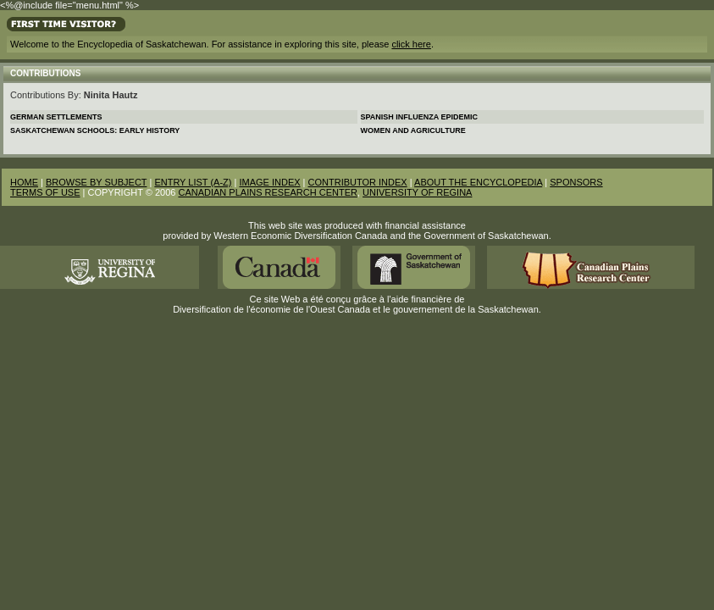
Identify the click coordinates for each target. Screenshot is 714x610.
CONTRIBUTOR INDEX (357, 182)
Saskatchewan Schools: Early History (95, 130)
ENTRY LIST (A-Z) (192, 182)
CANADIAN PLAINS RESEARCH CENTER (267, 192)
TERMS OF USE (45, 192)
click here (410, 44)
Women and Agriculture (413, 130)
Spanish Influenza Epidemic (420, 117)
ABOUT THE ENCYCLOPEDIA (478, 182)
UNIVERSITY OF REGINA (417, 192)
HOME (24, 182)
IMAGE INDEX (269, 182)
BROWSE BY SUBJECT (96, 182)
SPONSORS (576, 182)
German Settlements (56, 117)
